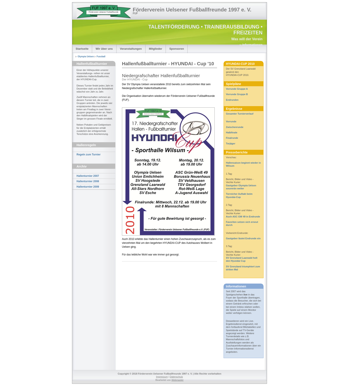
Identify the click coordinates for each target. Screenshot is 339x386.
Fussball (101, 56)
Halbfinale (231, 132)
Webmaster (177, 380)
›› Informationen (250, 44)
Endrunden (232, 100)
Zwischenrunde (234, 127)
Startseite (82, 48)
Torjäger (230, 143)
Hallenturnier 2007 (88, 175)
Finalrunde (232, 138)
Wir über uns (104, 48)
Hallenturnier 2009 (88, 186)
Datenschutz (176, 376)
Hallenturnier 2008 (88, 181)
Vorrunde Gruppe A (237, 89)
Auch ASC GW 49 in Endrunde (243, 216)
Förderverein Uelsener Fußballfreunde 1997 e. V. (192, 10)
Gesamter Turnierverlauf (239, 113)
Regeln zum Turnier (89, 154)
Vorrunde (231, 121)
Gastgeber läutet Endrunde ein (243, 238)
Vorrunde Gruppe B (237, 94)
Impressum (162, 376)
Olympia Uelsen (86, 56)
